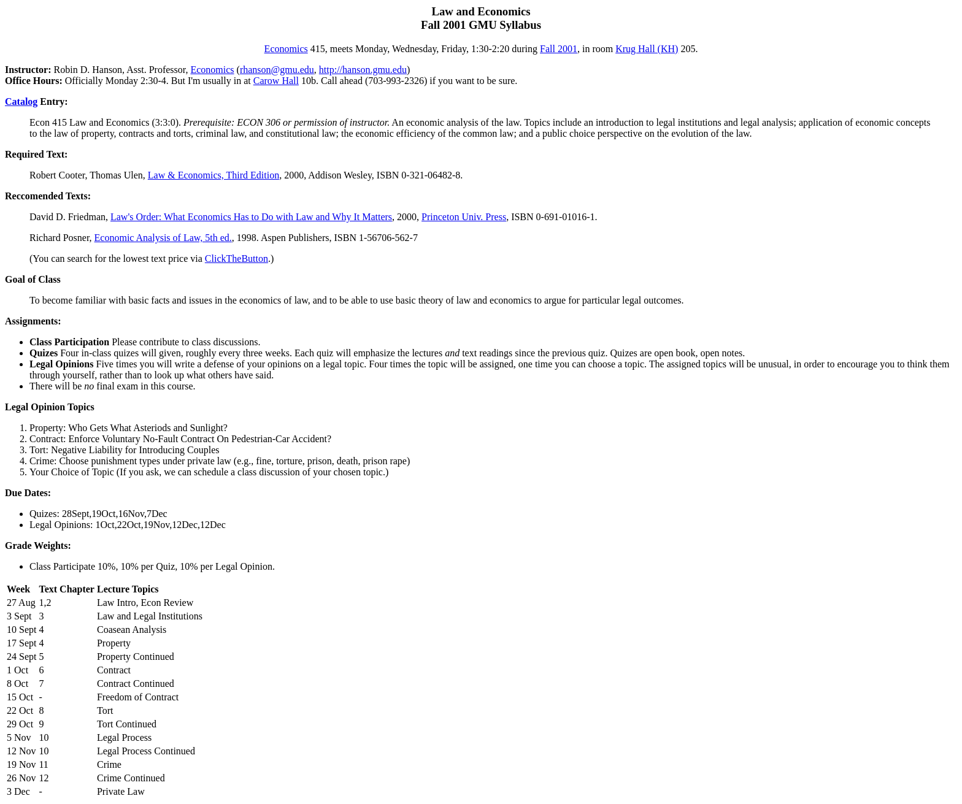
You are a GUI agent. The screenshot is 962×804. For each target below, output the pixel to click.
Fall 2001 (558, 49)
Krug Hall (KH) (646, 49)
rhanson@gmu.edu (277, 69)
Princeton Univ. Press (463, 217)
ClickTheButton (236, 258)
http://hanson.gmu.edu (363, 69)
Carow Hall (276, 80)
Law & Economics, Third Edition (213, 175)
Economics (286, 49)
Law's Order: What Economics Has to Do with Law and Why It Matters (251, 217)
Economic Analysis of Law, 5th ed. (163, 237)
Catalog (21, 101)
